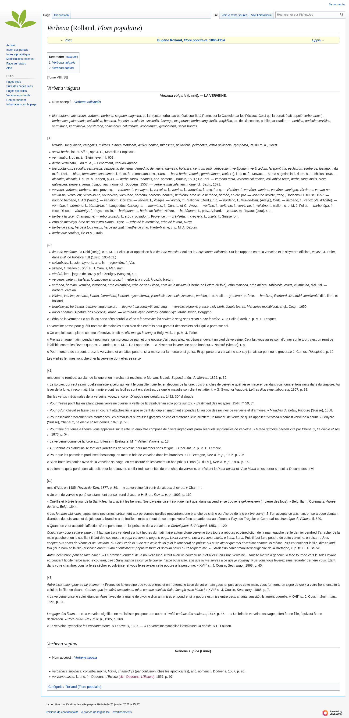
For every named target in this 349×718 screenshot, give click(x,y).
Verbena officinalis (87, 102)
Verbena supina (85, 657)
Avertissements (122, 712)
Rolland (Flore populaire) (84, 687)
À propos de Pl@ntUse (95, 712)
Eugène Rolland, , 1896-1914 (191, 40)
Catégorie (55, 687)
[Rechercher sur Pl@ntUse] (310, 14)
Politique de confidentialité (62, 712)
